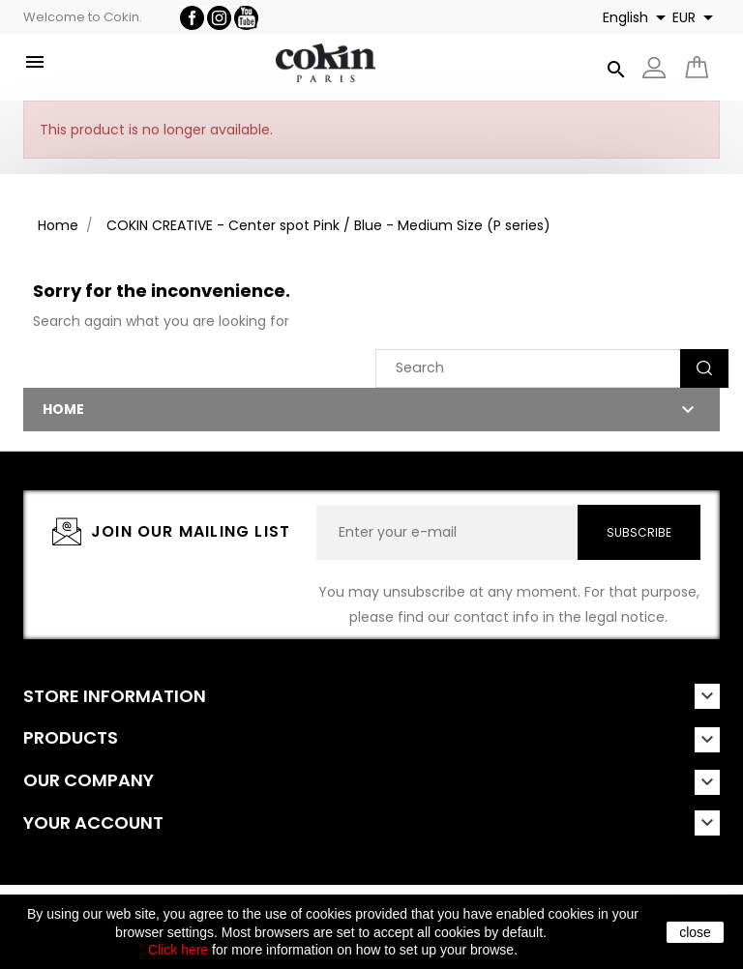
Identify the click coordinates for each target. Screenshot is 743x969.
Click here (178, 949)
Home (63, 409)
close (695, 932)
